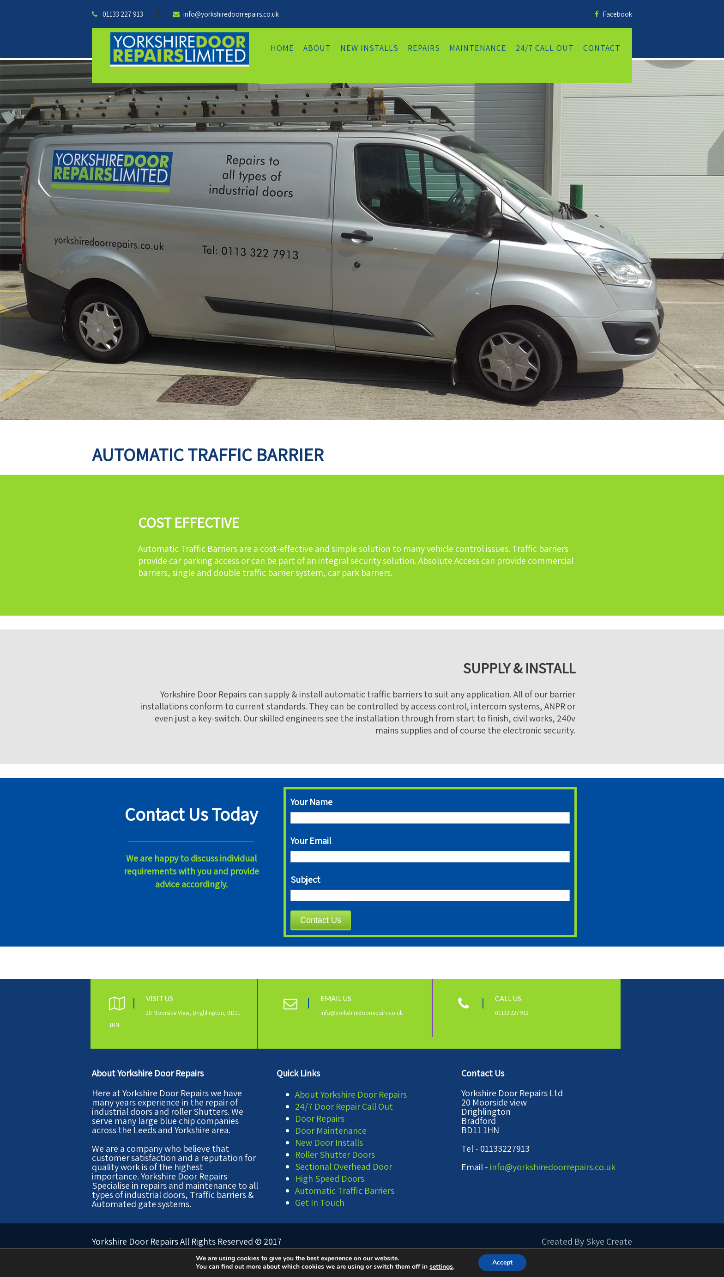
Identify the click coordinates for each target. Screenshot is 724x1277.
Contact (602, 48)
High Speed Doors (329, 1179)
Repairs (424, 48)
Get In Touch (319, 1203)
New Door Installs (329, 1142)
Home (282, 48)
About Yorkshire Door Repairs (351, 1094)
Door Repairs (319, 1118)
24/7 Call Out (545, 48)
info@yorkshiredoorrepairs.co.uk (226, 14)
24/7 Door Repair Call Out (344, 1106)
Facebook (613, 14)
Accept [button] (502, 1262)
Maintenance (478, 48)
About (317, 48)
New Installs (369, 48)
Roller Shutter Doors (335, 1155)
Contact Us (320, 920)
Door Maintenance (331, 1130)
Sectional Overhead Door (343, 1167)
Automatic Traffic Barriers (344, 1191)
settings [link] (441, 1266)
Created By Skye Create (587, 1241)
